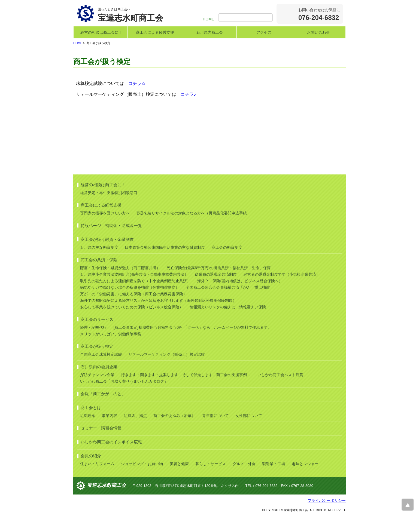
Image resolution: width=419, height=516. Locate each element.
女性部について (248, 415)
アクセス (264, 32)
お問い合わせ (318, 32)
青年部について (215, 415)
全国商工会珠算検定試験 (101, 354)
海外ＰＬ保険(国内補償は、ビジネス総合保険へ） (240, 281)
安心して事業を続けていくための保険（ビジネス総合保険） (131, 307)
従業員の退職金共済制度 (216, 274)
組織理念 (87, 415)
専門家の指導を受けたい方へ (105, 213)
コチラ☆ (137, 83)
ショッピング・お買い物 (142, 464)
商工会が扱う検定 (97, 346)
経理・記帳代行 (93, 327)
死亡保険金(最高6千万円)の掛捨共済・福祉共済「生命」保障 (219, 268)
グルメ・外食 (244, 464)
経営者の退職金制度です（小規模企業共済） (282, 274)
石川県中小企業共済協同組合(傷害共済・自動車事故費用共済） (134, 274)
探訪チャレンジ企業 (97, 375)
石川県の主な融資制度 (99, 247)
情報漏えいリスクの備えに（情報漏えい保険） (230, 307)
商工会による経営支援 (155, 32)
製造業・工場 (273, 464)
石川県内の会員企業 (99, 366)
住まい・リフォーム (97, 464)
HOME (208, 19)
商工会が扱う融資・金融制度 (107, 239)
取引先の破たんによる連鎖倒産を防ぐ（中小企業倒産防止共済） (135, 281)
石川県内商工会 (209, 32)
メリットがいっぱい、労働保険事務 (110, 334)
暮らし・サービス (210, 464)
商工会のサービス (97, 319)
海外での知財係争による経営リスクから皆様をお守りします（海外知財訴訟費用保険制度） (158, 300)
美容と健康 (179, 464)
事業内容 (109, 415)
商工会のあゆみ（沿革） (174, 415)
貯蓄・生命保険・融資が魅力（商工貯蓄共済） (120, 268)
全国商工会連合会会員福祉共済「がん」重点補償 (228, 287)
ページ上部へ (408, 505)
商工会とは (91, 407)
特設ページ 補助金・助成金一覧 (111, 225)
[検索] (246, 18)
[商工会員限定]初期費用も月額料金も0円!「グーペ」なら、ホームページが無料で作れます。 (192, 327)
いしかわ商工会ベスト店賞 (280, 375)
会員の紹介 (91, 455)
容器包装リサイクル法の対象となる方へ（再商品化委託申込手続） (193, 213)
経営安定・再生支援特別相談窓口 (108, 193)
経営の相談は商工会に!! (100, 32)
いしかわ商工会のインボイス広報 (111, 442)
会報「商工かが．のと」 (103, 393)
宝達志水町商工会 (106, 485)
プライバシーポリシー (327, 500)
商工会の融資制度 (227, 247)
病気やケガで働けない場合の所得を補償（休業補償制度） (129, 287)
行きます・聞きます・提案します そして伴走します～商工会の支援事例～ (186, 375)
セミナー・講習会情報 (101, 428)
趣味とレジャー (305, 464)
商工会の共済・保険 (99, 259)
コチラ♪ (188, 94)
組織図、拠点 (135, 415)
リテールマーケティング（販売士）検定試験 (167, 354)
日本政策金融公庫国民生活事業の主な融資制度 (165, 247)
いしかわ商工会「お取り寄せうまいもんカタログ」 (124, 381)
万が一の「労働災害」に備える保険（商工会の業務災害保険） (133, 294)
